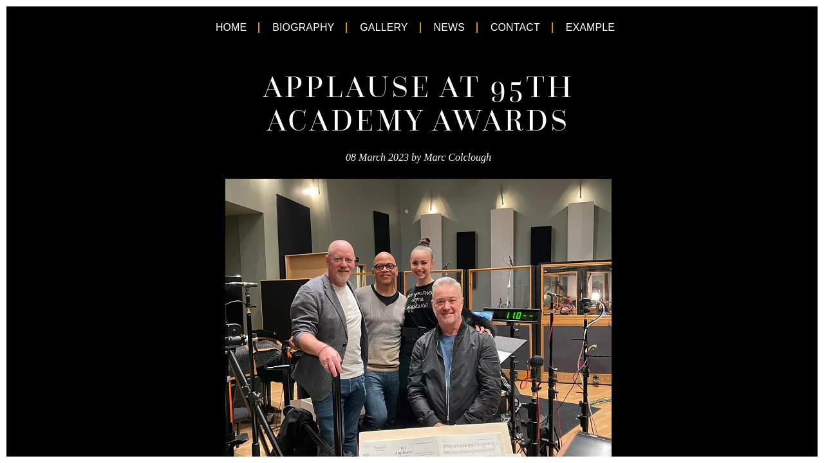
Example (615, 28)
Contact (528, 28)
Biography (286, 28)
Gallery (379, 28)
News (454, 28)
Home (203, 28)
